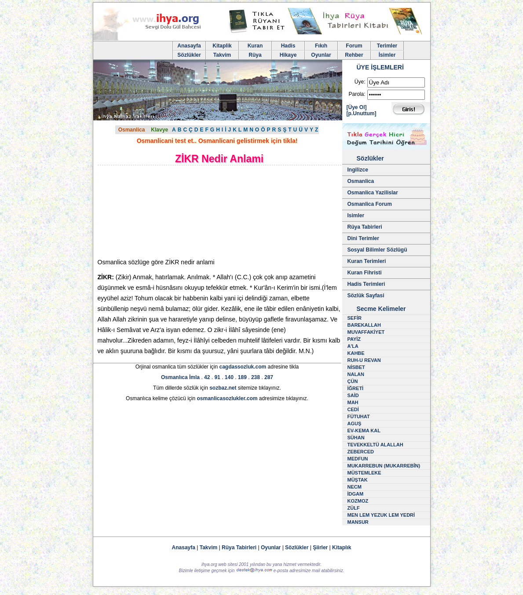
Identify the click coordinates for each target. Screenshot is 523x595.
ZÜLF (353, 508)
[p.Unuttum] (362, 113)
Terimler (387, 46)
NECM (354, 486)
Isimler (356, 215)
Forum (354, 46)
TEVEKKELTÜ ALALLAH (375, 444)
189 (242, 377)
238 (255, 377)
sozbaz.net (222, 388)
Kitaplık (341, 547)
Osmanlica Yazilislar (372, 193)
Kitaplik (221, 46)
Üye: (360, 82)
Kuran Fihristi (364, 273)
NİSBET (356, 367)
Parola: (356, 94)
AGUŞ (354, 423)
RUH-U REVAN (364, 360)
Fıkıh (321, 46)
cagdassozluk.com (242, 367)
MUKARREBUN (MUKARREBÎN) (384, 465)
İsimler (387, 55)
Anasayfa (189, 46)
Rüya (255, 55)
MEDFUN (357, 458)
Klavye (159, 130)
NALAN (356, 374)
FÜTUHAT (358, 416)
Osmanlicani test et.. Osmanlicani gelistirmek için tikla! (217, 140)
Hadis (288, 46)
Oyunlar (321, 55)
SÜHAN (356, 437)
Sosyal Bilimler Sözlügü (377, 250)
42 (207, 377)
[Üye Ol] (357, 107)
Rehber (354, 55)
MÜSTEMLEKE (364, 472)
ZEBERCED (360, 451)
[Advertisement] (172, 212)
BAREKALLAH (364, 325)
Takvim (222, 55)
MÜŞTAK (357, 479)
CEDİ (353, 409)
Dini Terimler (363, 238)
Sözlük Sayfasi (365, 295)
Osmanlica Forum (369, 204)
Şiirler (320, 547)
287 (268, 377)
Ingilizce (357, 170)
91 (217, 377)
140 (229, 377)
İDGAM (355, 493)
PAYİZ (354, 339)
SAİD (353, 395)
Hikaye (288, 55)
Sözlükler (189, 55)
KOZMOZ (358, 501)
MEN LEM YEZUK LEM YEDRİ (381, 515)
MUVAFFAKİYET (366, 332)
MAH (352, 402)
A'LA (352, 346)
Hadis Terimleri (366, 284)
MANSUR (358, 522)
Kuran (255, 46)
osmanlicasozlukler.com (227, 398)
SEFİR (354, 318)
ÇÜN (352, 381)
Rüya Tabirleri (364, 227)
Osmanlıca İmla (180, 377)
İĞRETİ (355, 388)
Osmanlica (131, 130)
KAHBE (356, 353)
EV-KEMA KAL (363, 430)
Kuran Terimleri (366, 261)
